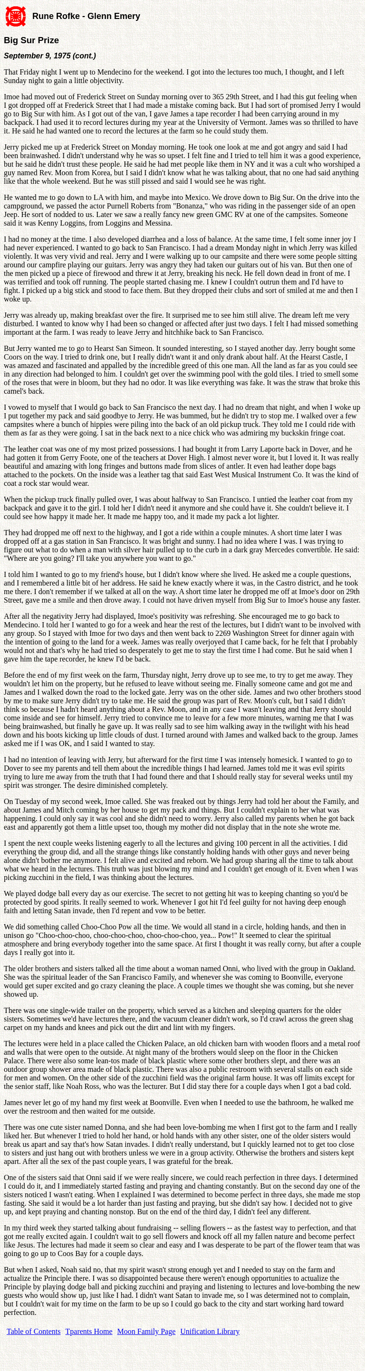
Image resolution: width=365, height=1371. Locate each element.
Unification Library (210, 1331)
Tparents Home (89, 1331)
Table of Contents (34, 1331)
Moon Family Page (146, 1331)
